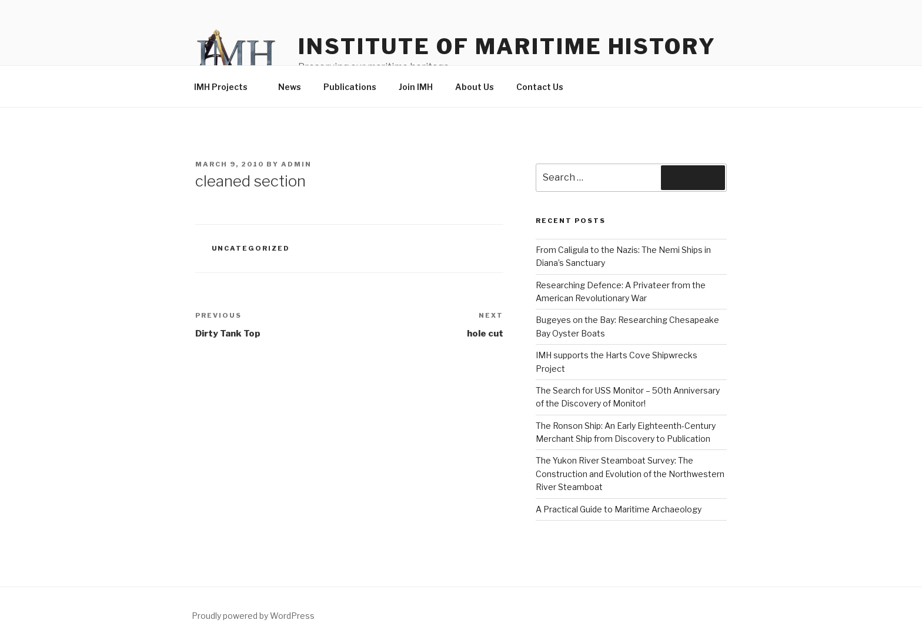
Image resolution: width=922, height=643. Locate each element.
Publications (349, 87)
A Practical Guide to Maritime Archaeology (618, 509)
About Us (474, 87)
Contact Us (539, 87)
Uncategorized (251, 248)
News (289, 87)
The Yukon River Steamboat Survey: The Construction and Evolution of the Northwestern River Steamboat (630, 473)
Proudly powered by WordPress (253, 616)
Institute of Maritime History (507, 46)
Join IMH (416, 87)
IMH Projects (226, 87)
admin (296, 164)
